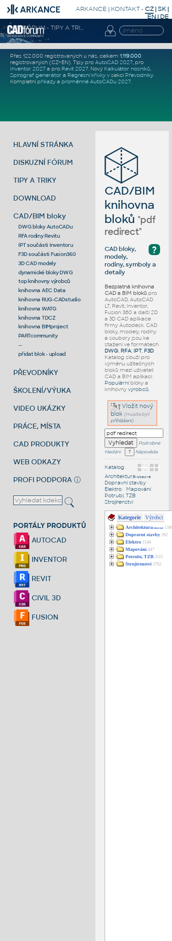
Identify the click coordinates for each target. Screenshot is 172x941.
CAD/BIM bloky (39, 216)
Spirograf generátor (35, 75)
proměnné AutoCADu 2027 (96, 81)
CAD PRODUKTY (41, 444)
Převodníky (139, 75)
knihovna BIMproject (43, 326)
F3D (149, 351)
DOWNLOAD (34, 198)
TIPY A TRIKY (34, 180)
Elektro (113, 489)
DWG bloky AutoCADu (45, 226)
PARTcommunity (38, 335)
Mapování (138, 489)
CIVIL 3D (37, 597)
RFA (126, 351)
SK (162, 9)
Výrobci (154, 517)
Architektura (128, 476)
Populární (117, 383)
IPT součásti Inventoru (45, 245)
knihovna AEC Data (42, 290)
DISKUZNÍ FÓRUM (43, 162)
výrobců (138, 389)
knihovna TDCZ (36, 318)
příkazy (46, 81)
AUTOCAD (40, 540)
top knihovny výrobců (44, 281)
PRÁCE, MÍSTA (37, 426)
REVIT (32, 578)
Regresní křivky (86, 75)
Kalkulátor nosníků (127, 68)
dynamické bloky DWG (45, 272)
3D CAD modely (37, 263)
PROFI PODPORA (42, 479)
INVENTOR (40, 559)
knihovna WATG (37, 308)
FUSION (35, 617)
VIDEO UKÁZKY (39, 408)
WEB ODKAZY (37, 461)
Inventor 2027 (27, 68)
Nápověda (141, 452)
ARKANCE (91, 9)
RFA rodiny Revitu (39, 236)
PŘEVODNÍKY (35, 372)
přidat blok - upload (42, 354)
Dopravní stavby (125, 482)
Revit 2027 (74, 68)
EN (151, 17)
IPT (137, 351)
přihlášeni (121, 421)
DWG (111, 351)
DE (164, 17)
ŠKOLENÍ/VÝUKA (42, 390)
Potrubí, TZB (120, 495)
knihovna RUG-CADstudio (49, 299)
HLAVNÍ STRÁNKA (43, 144)
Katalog (114, 467)
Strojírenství (119, 502)
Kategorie (129, 517)
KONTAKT (125, 9)
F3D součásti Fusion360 (47, 254)
